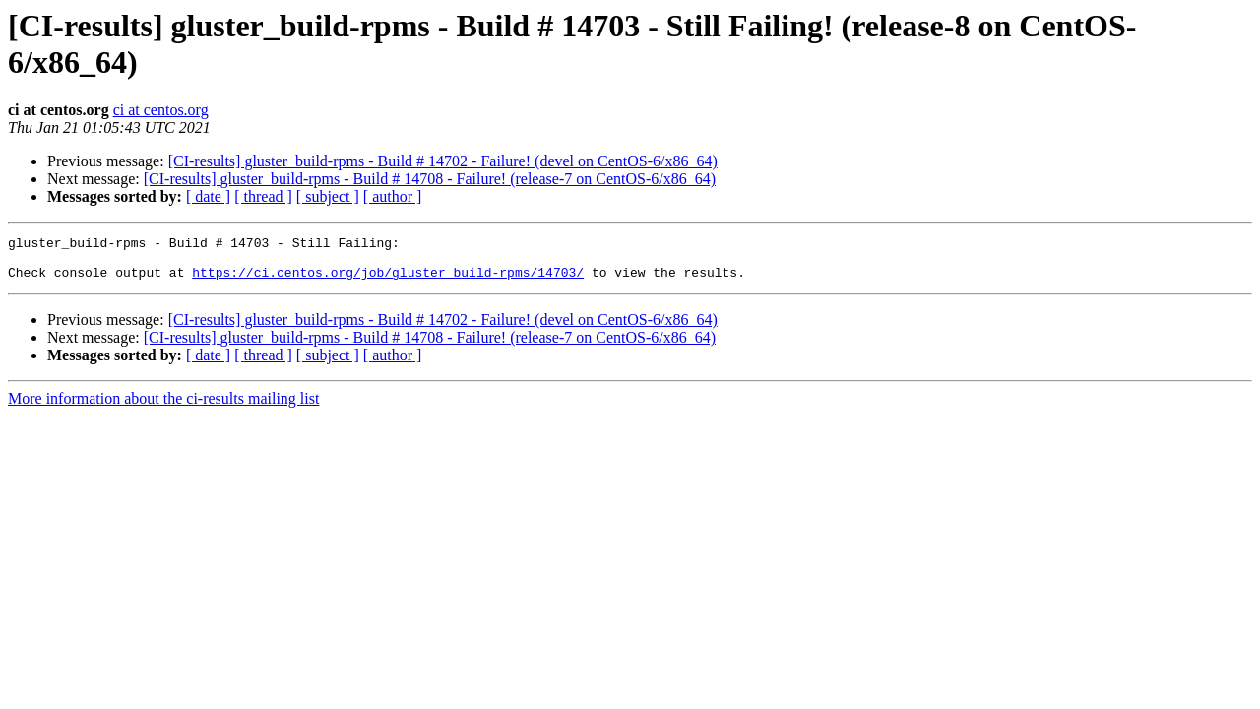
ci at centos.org (161, 109)
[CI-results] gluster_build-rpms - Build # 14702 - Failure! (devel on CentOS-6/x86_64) (443, 161)
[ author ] (392, 196)
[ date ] (208, 196)
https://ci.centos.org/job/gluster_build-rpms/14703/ (388, 281)
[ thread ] (263, 196)
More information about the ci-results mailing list (163, 407)
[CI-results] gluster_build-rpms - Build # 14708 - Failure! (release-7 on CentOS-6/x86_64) (430, 178)
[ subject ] (327, 196)
